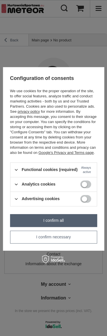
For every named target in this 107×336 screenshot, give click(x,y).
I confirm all (53, 220)
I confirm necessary (53, 237)
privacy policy (29, 111)
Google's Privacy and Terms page (66, 152)
